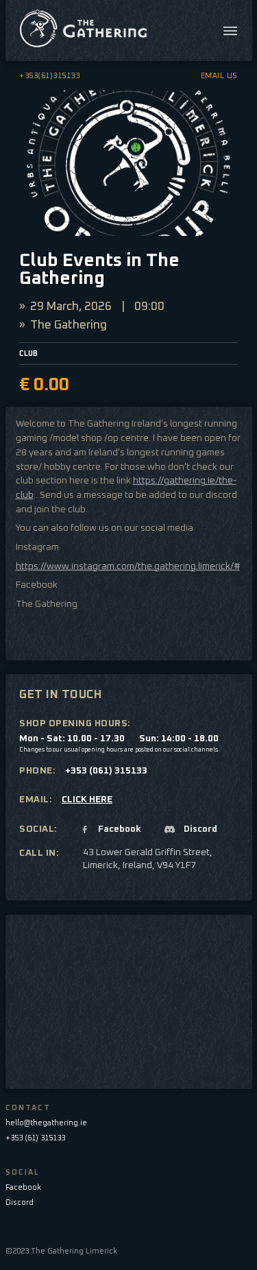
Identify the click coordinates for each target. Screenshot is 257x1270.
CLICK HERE (87, 799)
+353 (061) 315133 (106, 771)
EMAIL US (219, 76)
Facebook (23, 1187)
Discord (19, 1202)
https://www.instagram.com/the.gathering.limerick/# (128, 566)
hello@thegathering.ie (46, 1123)
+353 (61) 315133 (35, 1138)
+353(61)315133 (49, 76)
